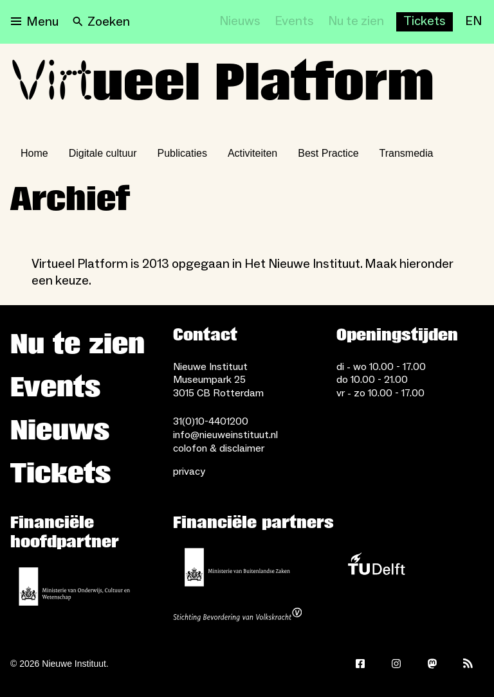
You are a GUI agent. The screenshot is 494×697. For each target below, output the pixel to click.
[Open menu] (35, 22)
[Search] (101, 22)
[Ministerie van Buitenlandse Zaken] (237, 567)
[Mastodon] (432, 663)
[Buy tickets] (424, 21)
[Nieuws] (240, 21)
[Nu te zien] (356, 21)
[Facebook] (360, 663)
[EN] (473, 21)
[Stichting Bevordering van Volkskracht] (237, 616)
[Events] (294, 21)
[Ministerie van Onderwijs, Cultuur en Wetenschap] (74, 586)
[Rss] (468, 663)
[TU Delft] (376, 567)
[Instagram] (396, 663)
